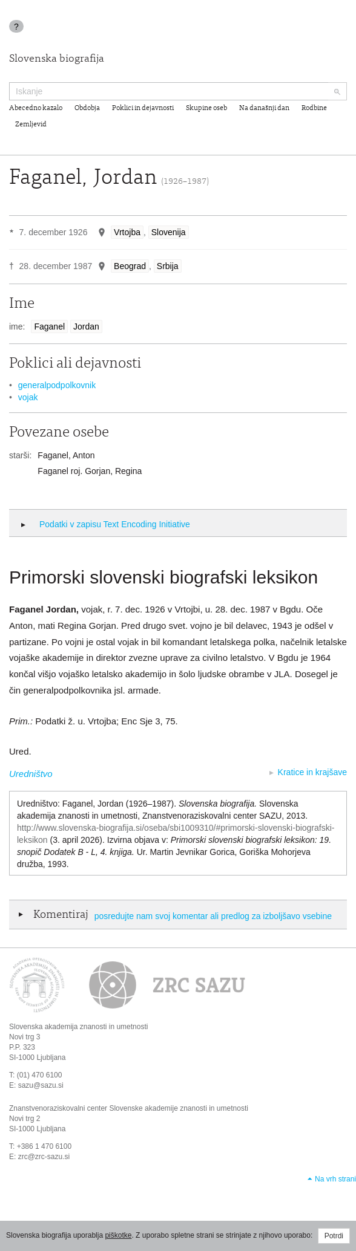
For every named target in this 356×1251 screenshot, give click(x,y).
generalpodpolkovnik (57, 385)
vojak (28, 397)
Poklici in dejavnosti (143, 108)
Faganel (49, 326)
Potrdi (334, 1236)
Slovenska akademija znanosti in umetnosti (78, 1026)
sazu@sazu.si (41, 1085)
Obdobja (87, 108)
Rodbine (314, 108)
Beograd (130, 266)
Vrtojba (127, 232)
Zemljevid (31, 124)
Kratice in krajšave (312, 772)
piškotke (118, 1235)
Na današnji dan (264, 108)
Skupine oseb (206, 108)
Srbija (168, 266)
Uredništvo (31, 773)
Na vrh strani (335, 1179)
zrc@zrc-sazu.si (44, 1156)
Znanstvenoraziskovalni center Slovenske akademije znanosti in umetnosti (128, 1108)
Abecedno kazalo (35, 108)
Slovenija (168, 232)
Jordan (86, 326)
